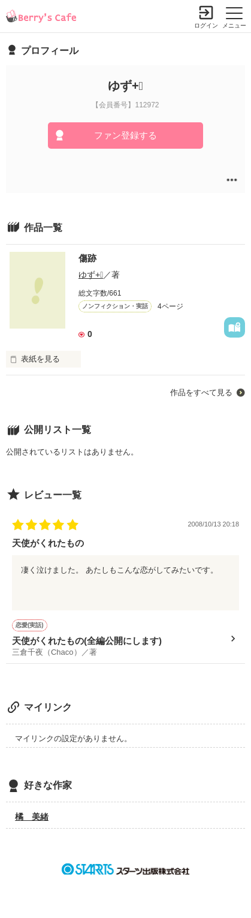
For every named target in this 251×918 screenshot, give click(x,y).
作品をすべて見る (201, 392)
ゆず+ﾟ (90, 274)
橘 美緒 (32, 816)
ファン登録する (125, 135)
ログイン (206, 25)
